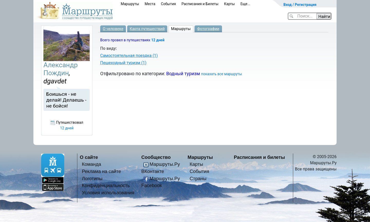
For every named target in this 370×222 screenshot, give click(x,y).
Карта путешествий (147, 28)
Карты (229, 4)
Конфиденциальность (106, 185)
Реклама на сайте (101, 171)
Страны (198, 178)
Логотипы (92, 178)
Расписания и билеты (259, 157)
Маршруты (130, 4)
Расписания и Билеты (199, 4)
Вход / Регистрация (300, 5)
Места (150, 4)
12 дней (157, 40)
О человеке (113, 28)
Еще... (245, 4)
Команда (91, 164)
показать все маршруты (221, 74)
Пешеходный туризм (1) (123, 62)
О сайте (89, 157)
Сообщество (156, 157)
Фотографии (208, 28)
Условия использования (108, 192)
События (168, 4)
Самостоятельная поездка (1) (129, 55)
